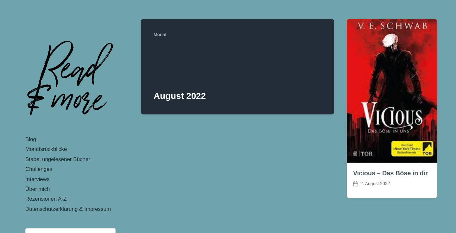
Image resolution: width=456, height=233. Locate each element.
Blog (30, 139)
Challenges (38, 169)
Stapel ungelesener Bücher (57, 159)
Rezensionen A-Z (45, 199)
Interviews (37, 179)
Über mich (37, 189)
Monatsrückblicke (46, 149)
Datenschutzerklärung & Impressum (68, 209)
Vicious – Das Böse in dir (390, 173)
